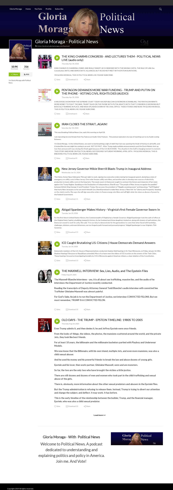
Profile (48, 9)
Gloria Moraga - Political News (66, 41)
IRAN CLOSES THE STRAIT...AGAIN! (84, 124)
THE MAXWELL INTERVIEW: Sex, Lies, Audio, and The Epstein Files (105, 271)
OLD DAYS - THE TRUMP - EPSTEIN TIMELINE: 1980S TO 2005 (102, 320)
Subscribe (59, 9)
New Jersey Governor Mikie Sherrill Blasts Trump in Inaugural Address (106, 168)
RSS (26, 74)
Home (28, 9)
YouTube (38, 9)
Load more (100, 415)
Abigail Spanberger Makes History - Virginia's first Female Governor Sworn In (111, 209)
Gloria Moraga (16, 9)
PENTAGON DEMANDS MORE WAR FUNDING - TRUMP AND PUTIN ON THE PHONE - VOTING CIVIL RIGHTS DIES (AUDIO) (108, 91)
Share (14, 74)
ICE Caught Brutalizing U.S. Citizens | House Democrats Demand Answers (108, 242)
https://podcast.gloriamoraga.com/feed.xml (52, 46)
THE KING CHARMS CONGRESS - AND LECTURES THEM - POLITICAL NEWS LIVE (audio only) (111, 58)
